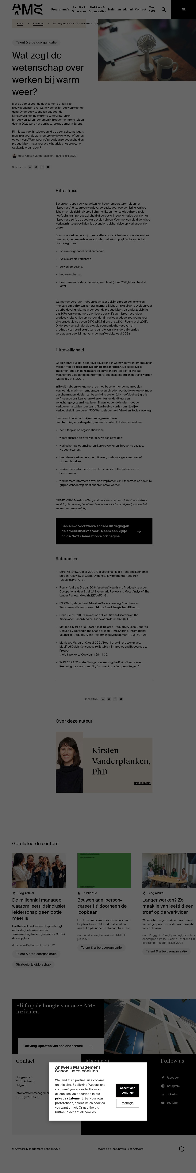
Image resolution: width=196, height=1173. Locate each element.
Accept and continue (127, 1090)
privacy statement (69, 1098)
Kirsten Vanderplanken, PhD (121, 761)
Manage (128, 1103)
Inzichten (38, 23)
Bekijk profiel (142, 783)
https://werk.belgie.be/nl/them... (118, 607)
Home (20, 23)
